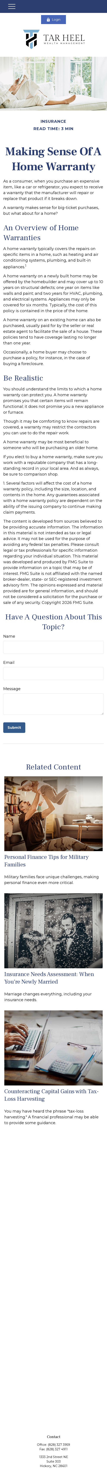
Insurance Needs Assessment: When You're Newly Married (49, 977)
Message (12, 688)
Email (8, 662)
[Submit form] (14, 727)
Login (53, 19)
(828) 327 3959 (59, 1445)
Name (9, 636)
